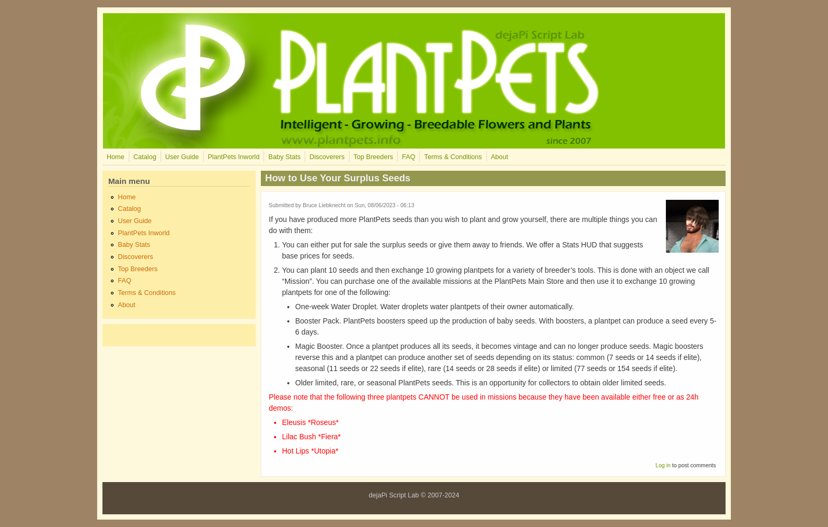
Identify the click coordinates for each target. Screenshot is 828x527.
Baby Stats (284, 157)
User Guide (182, 157)
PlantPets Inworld (233, 157)
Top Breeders (373, 157)
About (499, 157)
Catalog (144, 157)
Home (116, 157)
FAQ (408, 157)
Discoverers (326, 157)
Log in (663, 465)
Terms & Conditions (453, 157)
